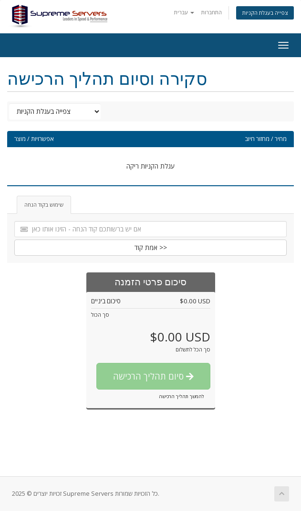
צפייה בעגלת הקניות (265, 12)
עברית (184, 12)
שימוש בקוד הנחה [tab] (43, 204)
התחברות (211, 12)
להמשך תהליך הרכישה (181, 396)
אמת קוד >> (151, 247)
